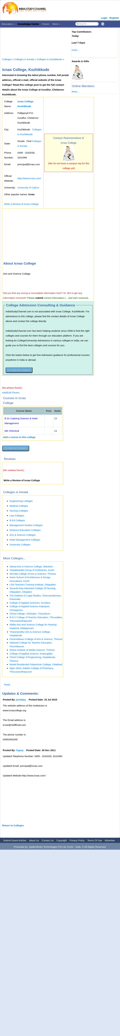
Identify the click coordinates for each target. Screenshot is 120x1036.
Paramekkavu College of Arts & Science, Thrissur (36, 639)
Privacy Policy (77, 840)
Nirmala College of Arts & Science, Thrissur (33, 573)
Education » (8, 24)
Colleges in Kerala (24, 59)
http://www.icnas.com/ (29, 178)
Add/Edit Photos (11, 392)
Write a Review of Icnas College (21, 204)
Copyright (61, 840)
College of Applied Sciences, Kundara (30, 602)
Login (104, 17)
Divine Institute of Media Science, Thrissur (32, 650)
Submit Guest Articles (14, 840)
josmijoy (21, 699)
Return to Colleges (13, 825)
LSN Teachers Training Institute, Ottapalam (33, 584)
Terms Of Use (94, 840)
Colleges (6, 59)
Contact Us (48, 840)
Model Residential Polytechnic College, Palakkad (36, 664)
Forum (45, 24)
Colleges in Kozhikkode (49, 59)
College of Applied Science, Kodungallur (31, 653)
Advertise (110, 840)
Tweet (7, 684)
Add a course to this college (19, 437)
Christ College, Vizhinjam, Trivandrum (30, 613)
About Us (34, 840)
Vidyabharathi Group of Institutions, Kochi (32, 570)
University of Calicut (28, 187)
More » (56, 24)
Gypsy (20, 750)
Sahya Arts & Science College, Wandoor (31, 566)
